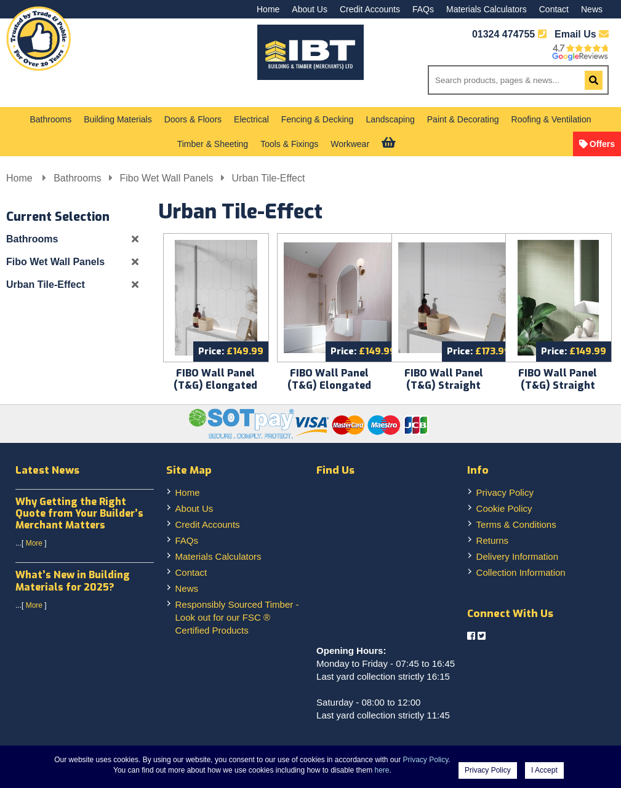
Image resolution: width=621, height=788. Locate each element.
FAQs (423, 9)
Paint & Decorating (463, 119)
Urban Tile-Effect (268, 178)
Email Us (582, 34)
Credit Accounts (370, 9)
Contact (554, 9)
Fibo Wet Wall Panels (167, 178)
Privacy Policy (505, 492)
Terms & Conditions (516, 524)
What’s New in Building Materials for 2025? (72, 580)
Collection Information (521, 572)
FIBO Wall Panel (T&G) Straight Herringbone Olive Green (558, 391)
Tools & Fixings (289, 144)
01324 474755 (503, 34)
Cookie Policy (504, 508)
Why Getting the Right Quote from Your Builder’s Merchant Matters (79, 513)
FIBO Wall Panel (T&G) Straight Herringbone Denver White (443, 391)
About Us (309, 9)
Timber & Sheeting (212, 144)
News (592, 9)
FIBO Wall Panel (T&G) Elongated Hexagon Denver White (215, 391)
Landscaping (390, 119)
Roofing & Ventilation (551, 119)
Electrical (251, 119)
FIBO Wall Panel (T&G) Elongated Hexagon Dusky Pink (329, 385)
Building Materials (118, 119)
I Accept (544, 770)
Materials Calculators (486, 9)
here (382, 770)
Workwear (350, 144)
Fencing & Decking (317, 119)
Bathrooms (51, 119)
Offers (602, 144)
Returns (492, 540)
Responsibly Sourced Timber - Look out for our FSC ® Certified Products (237, 617)
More (34, 543)
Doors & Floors (193, 119)
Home (268, 9)
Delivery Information (517, 556)
